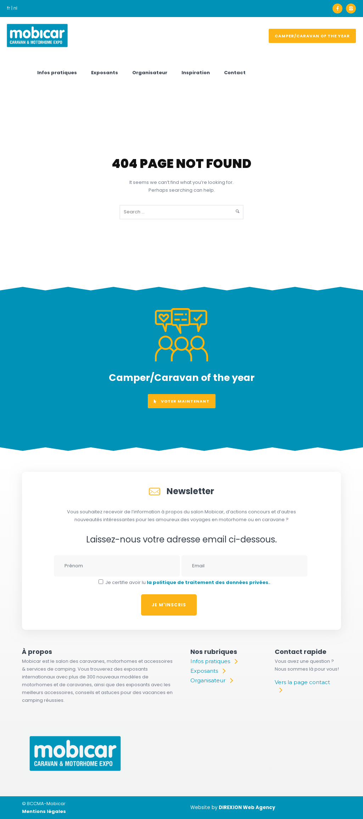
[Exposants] (207, 671)
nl (15, 8)
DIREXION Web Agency (247, 807)
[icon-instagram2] (351, 8)
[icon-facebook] (339, 8)
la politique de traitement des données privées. (208, 582)
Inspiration (196, 72)
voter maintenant (182, 401)
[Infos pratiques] (213, 661)
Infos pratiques (57, 72)
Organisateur (149, 72)
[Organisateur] (211, 680)
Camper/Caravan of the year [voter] (312, 36)
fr (8, 8)
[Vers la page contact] (304, 686)
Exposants (104, 72)
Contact (235, 72)
